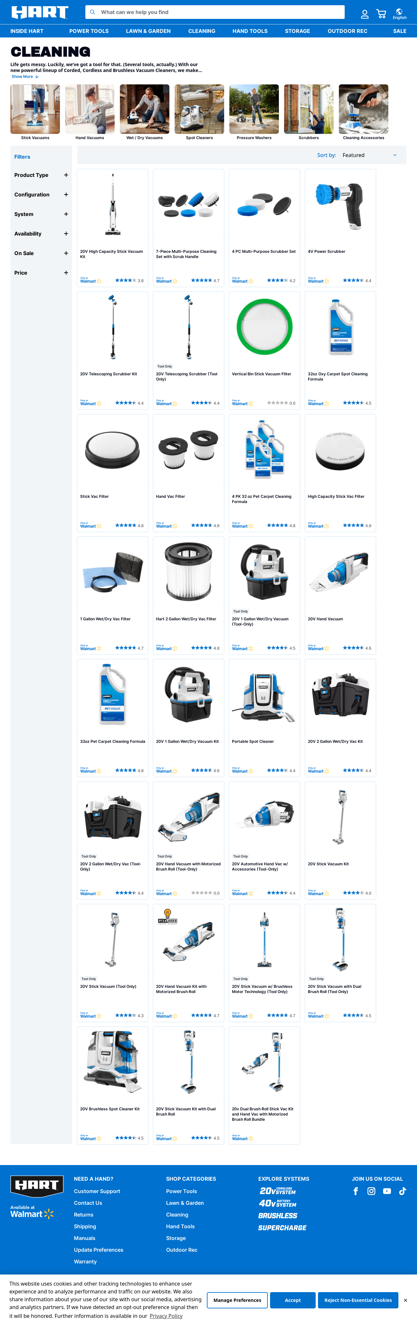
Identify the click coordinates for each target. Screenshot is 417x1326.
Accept (293, 1300)
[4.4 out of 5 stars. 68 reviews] (130, 403)
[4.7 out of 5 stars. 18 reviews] (130, 648)
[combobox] (370, 155)
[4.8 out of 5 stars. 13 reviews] (206, 648)
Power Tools (88, 31)
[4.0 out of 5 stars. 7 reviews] (358, 893)
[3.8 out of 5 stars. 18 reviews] (130, 280)
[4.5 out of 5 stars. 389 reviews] (358, 1015)
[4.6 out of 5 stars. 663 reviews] (358, 648)
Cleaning (201, 31)
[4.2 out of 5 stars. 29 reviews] (282, 280)
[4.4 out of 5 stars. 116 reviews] (282, 893)
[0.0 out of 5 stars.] (282, 403)
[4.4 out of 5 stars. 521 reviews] (282, 770)
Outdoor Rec (347, 31)
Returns (83, 1214)
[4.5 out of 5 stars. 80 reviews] (130, 1138)
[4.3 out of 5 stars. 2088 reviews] (130, 1015)
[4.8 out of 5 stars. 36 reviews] (282, 525)
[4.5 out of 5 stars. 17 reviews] (358, 403)
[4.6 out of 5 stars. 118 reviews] (206, 770)
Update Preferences (98, 1250)
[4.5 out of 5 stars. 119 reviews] (282, 648)
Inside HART (27, 31)
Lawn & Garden (148, 31)
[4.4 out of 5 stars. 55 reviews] (358, 280)
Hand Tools (250, 31)
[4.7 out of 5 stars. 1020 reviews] (282, 1015)
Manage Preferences (237, 1300)
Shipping (85, 1226)
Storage (297, 31)
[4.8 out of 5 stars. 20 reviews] (206, 525)
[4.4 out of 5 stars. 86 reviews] (206, 403)
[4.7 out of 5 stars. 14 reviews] (206, 280)
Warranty (85, 1261)
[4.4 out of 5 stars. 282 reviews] (358, 770)
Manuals (84, 1238)
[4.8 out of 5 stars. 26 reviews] (358, 525)
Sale (400, 31)
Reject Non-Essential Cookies (358, 1300)
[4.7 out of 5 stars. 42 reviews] (206, 1015)
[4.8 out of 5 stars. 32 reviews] (130, 525)
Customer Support (97, 1191)
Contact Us (88, 1203)
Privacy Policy (166, 1315)
